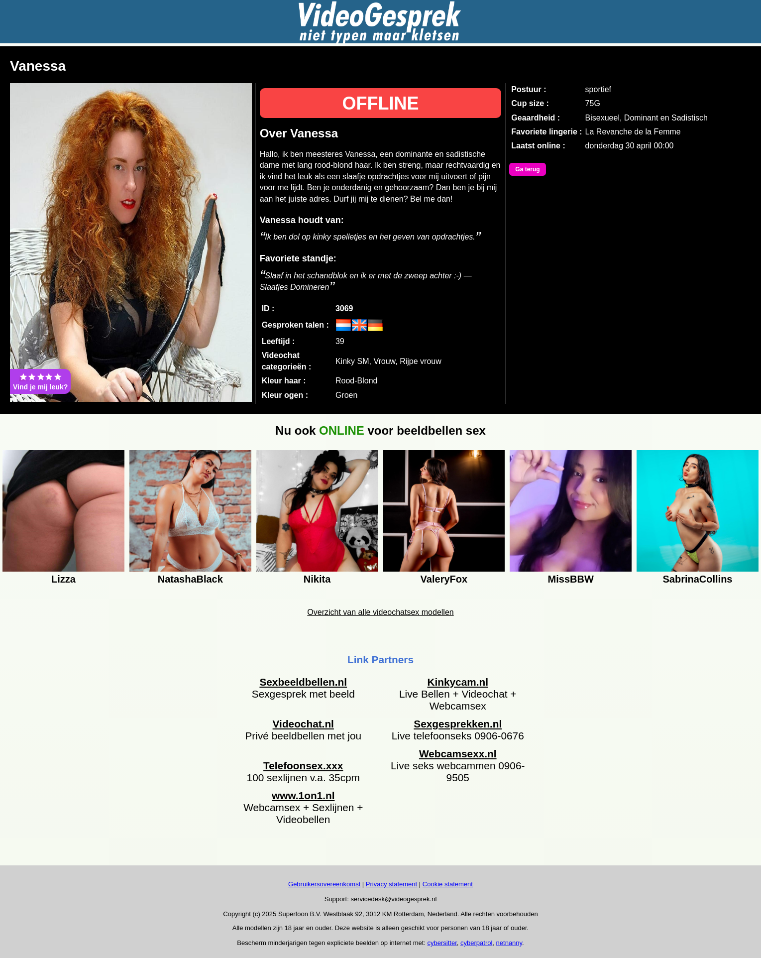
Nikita (317, 579)
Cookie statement (448, 884)
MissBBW (571, 579)
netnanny (509, 943)
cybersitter (442, 943)
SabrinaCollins (697, 579)
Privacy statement (391, 884)
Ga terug (527, 169)
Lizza (63, 579)
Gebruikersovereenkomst (324, 884)
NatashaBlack (190, 579)
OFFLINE (380, 103)
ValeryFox (444, 579)
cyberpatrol (476, 943)
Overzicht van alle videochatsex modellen (380, 612)
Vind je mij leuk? (40, 381)
